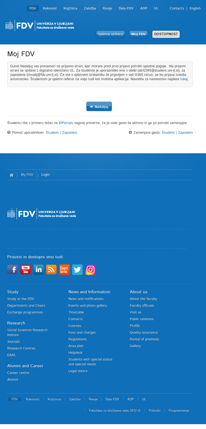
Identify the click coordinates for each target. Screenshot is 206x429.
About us (138, 292)
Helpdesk (75, 352)
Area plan (75, 346)
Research (16, 323)
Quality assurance (144, 332)
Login (45, 174)
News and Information (89, 292)
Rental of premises (144, 339)
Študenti (52, 132)
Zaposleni (69, 132)
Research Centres (21, 348)
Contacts (177, 8)
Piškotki (154, 410)
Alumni (12, 379)
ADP (143, 8)
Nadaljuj (99, 107)
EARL (11, 355)
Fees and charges (82, 332)
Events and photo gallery (87, 305)
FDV (33, 8)
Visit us (135, 312)
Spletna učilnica (110, 34)
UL (156, 8)
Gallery (135, 346)
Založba (90, 8)
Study (13, 292)
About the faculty (143, 299)
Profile (135, 326)
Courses (74, 326)
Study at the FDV (20, 299)
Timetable (76, 312)
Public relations (142, 319)
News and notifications (86, 299)
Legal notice (77, 371)
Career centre (18, 373)
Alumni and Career (25, 366)
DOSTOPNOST (166, 34)
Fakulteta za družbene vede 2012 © (115, 410)
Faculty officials (142, 305)
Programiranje (179, 410)
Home (11, 175)
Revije (107, 8)
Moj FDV (138, 34)
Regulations (77, 339)
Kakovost (50, 8)
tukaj (184, 79)
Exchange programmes (25, 312)
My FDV (27, 174)
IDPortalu (66, 123)
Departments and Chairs (26, 305)
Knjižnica (70, 8)
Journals (13, 341)
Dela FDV (126, 8)
